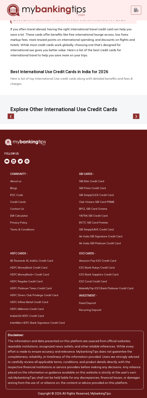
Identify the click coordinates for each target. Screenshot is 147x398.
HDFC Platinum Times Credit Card (31, 288)
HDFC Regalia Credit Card (26, 281)
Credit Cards (18, 202)
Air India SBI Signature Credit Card (100, 236)
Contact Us (17, 208)
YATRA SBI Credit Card (93, 215)
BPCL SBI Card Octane (93, 208)
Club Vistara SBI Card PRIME (96, 202)
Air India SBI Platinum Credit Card (100, 243)
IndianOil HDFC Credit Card (27, 316)
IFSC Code (16, 195)
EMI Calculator (19, 215)
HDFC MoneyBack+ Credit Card (29, 274)
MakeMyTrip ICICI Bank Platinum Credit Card (106, 288)
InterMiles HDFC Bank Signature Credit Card (37, 322)
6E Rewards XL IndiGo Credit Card (31, 260)
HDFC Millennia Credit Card (27, 309)
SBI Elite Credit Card (91, 181)
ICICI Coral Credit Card (93, 281)
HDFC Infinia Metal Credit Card (29, 302)
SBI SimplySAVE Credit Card (96, 229)
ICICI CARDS (87, 253)
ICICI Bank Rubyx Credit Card (97, 267)
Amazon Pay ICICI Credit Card (97, 260)
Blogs (13, 188)
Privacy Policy (18, 222)
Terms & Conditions (22, 229)
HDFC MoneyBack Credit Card (28, 267)
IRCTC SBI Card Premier (93, 222)
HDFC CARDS (18, 253)
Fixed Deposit (87, 303)
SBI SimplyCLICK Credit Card (96, 195)
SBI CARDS (85, 173)
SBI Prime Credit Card (92, 188)
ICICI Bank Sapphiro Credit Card (98, 274)
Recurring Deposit (90, 310)
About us (15, 181)
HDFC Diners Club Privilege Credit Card (34, 295)
